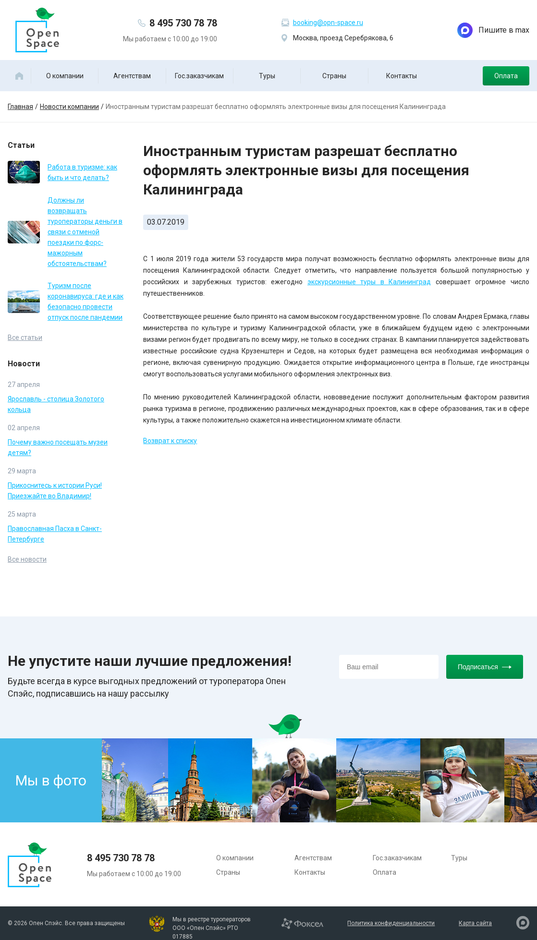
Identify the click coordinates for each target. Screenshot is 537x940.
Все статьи (25, 337)
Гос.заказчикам (199, 76)
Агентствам (132, 76)
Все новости (27, 559)
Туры (267, 76)
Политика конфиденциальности (391, 923)
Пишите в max (493, 30)
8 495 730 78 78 (183, 23)
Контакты (401, 76)
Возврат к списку (170, 441)
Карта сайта (475, 923)
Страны (334, 76)
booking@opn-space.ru (328, 22)
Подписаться (485, 667)
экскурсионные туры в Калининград (369, 282)
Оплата (506, 76)
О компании (65, 76)
